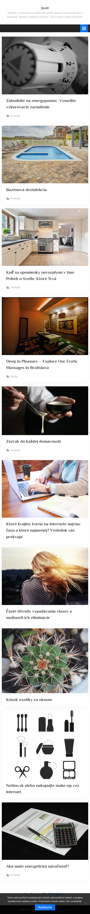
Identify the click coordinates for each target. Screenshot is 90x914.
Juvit (45, 8)
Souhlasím (45, 907)
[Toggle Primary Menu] (84, 28)
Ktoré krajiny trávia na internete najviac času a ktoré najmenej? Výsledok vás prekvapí (43, 530)
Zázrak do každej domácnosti (33, 441)
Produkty (15, 116)
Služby (14, 376)
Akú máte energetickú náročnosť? (37, 866)
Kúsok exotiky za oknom (29, 699)
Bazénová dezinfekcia (26, 189)
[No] (85, 903)
